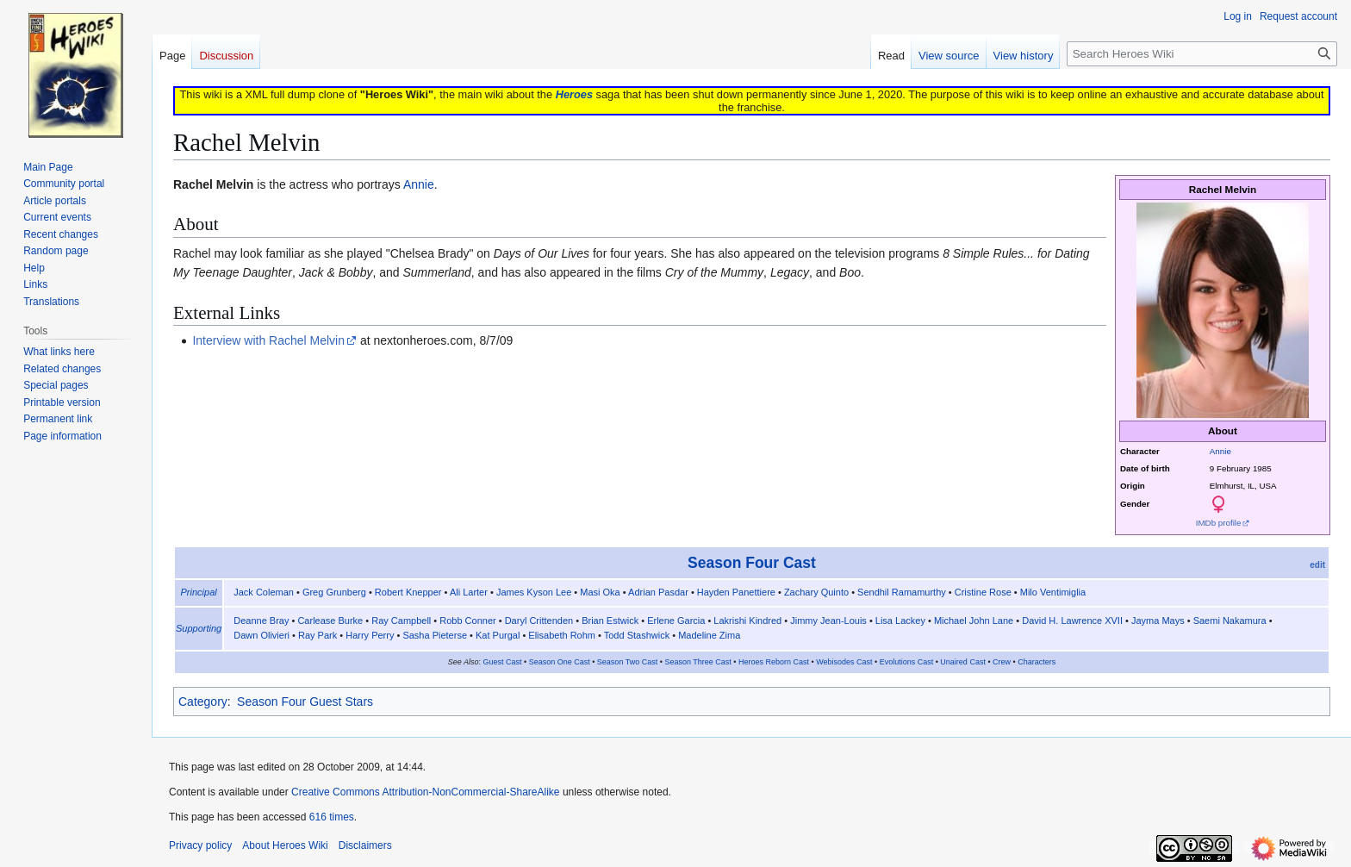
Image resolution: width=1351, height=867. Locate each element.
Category (202, 701)
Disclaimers (365, 845)
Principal (199, 592)
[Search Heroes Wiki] (1202, 53)
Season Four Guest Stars (305, 701)
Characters (1036, 662)
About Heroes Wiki (284, 845)
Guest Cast (501, 662)
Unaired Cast (963, 662)
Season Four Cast (752, 562)
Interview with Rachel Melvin (268, 340)
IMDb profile (1219, 522)
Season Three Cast (697, 662)
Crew (1002, 662)
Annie (1220, 451)
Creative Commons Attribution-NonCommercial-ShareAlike (425, 792)
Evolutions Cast (907, 662)
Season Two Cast (627, 662)
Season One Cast (559, 662)
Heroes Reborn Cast (773, 662)
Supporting (198, 628)
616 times (331, 817)
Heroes (574, 94)
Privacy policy (200, 845)
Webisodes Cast (844, 662)
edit (1317, 565)
